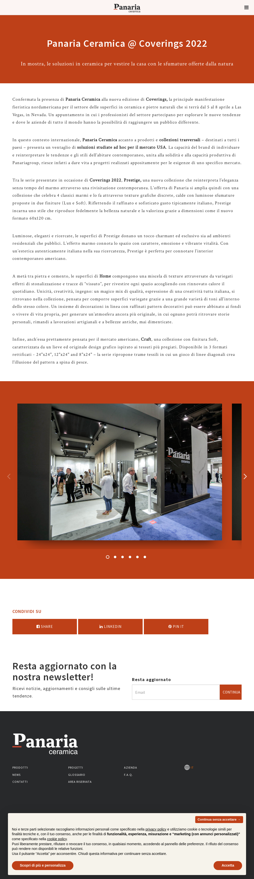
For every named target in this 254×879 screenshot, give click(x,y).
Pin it (176, 626)
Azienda (130, 767)
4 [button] (130, 557)
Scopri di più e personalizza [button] (42, 865)
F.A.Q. (128, 775)
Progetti (75, 767)
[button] (246, 7)
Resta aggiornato (151, 679)
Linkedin (110, 626)
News (16, 775)
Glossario (76, 775)
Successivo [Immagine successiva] (245, 476)
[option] (119, 476)
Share (44, 626)
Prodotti (20, 767)
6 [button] (145, 557)
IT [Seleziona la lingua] (189, 767)
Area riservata (80, 782)
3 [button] (122, 557)
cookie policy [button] (57, 839)
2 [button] (115, 557)
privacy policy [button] (156, 829)
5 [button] (137, 557)
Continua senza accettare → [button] (219, 819)
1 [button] (107, 557)
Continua (231, 692)
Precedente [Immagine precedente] (8, 476)
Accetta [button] (228, 865)
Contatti (20, 782)
